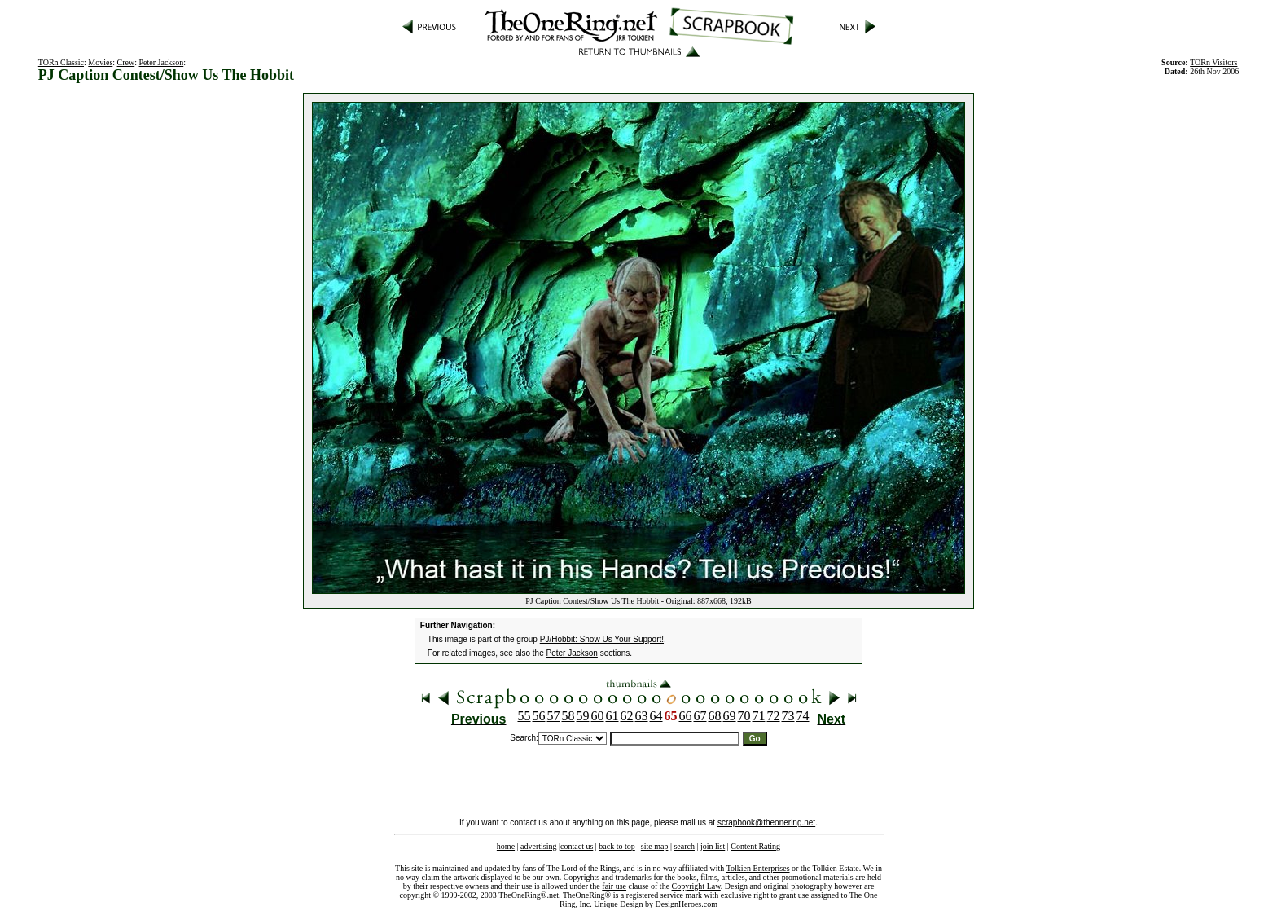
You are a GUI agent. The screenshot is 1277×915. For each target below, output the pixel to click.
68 (715, 716)
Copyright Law (696, 886)
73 (788, 716)
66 (685, 716)
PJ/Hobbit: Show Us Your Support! (602, 639)
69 (729, 716)
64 (656, 716)
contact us (576, 846)
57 (553, 716)
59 (583, 716)
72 (773, 716)
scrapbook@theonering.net (766, 822)
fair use (614, 886)
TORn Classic (61, 62)
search (684, 846)
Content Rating (755, 846)
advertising (538, 846)
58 (568, 716)
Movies (100, 62)
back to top (616, 846)
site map (655, 846)
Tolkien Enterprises (758, 868)
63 (641, 716)
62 (627, 716)
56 (539, 716)
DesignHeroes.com (686, 904)
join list (712, 846)
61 (612, 716)
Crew (126, 62)
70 (744, 716)
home (506, 846)
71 (759, 716)
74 (803, 716)
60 (597, 716)
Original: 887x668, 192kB (709, 600)
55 (524, 716)
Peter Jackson (161, 62)
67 (700, 716)
